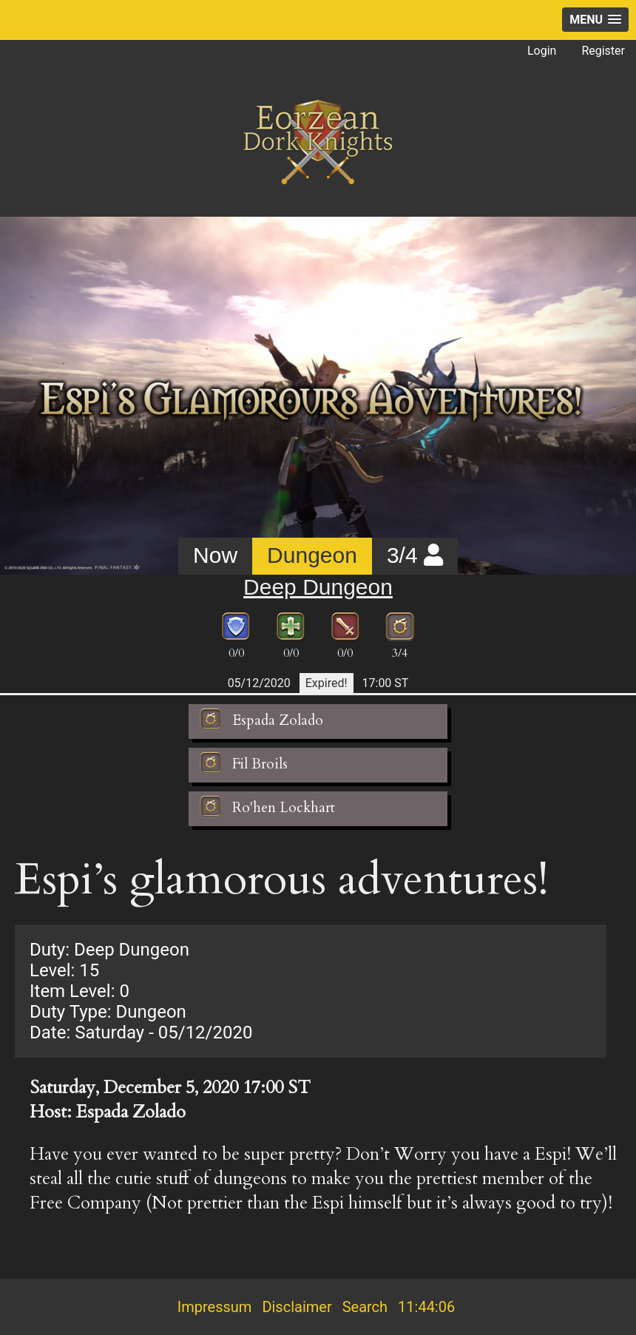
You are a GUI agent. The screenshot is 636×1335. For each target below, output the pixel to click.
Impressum (214, 1307)
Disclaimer (296, 1307)
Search (365, 1307)
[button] (595, 19)
